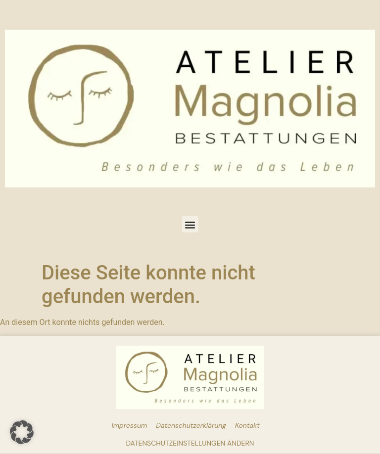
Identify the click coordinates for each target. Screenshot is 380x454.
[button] (190, 224)
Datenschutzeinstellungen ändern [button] (190, 443)
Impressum (129, 425)
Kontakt (247, 425)
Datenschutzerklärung (191, 425)
